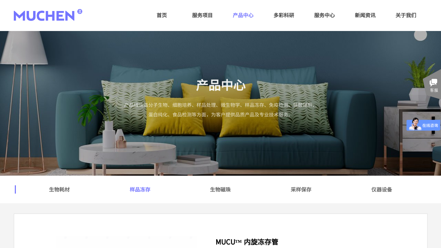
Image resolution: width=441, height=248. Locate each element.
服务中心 (324, 15)
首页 (162, 15)
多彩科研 (283, 15)
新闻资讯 (365, 15)
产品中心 (243, 15)
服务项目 (202, 15)
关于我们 (405, 15)
